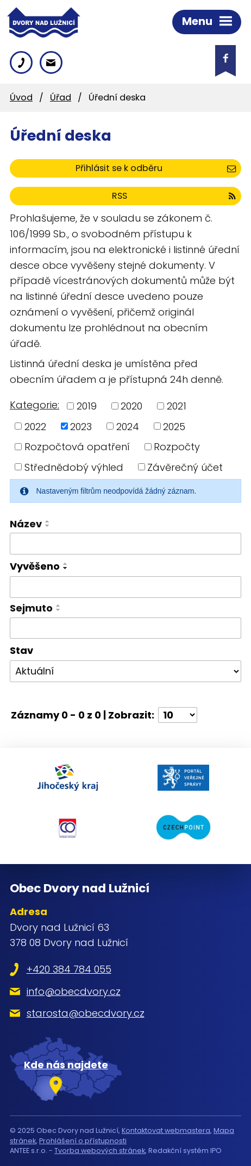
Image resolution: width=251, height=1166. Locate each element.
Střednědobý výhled (73, 467)
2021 (176, 406)
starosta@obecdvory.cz (86, 1013)
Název (26, 524)
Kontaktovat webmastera (166, 1130)
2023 (81, 426)
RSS (174, 196)
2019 (87, 406)
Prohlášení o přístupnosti (83, 1140)
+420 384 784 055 (69, 969)
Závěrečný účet (185, 467)
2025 (174, 426)
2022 (35, 426)
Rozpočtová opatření (77, 446)
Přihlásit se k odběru (156, 168)
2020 (131, 406)
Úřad (60, 97)
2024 (127, 426)
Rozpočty (177, 446)
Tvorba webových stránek (99, 1150)
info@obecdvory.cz (74, 991)
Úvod (21, 97)
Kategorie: (34, 405)
